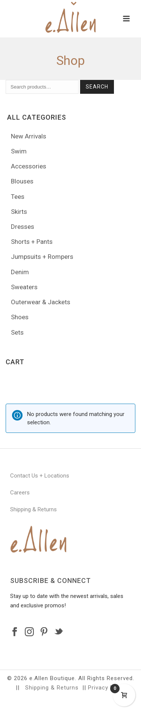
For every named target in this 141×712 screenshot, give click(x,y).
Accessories (28, 166)
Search (97, 87)
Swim (19, 151)
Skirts (19, 211)
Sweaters (24, 287)
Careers (20, 492)
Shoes (20, 317)
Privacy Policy (107, 687)
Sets (17, 332)
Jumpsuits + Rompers (42, 256)
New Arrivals (28, 136)
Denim (20, 272)
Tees (17, 196)
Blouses (22, 181)
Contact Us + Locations (39, 475)
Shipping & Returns (33, 509)
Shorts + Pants (32, 241)
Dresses (22, 226)
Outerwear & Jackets (40, 302)
